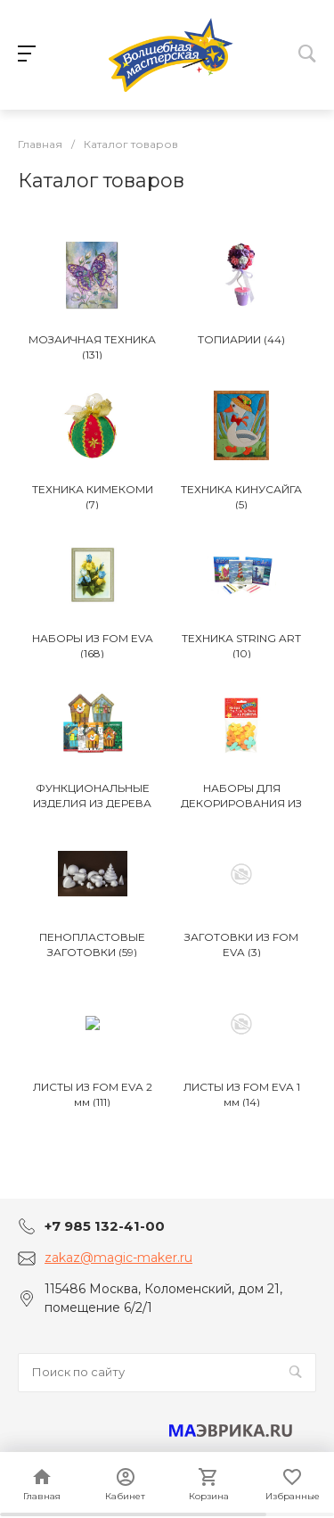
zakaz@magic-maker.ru (118, 1258)
